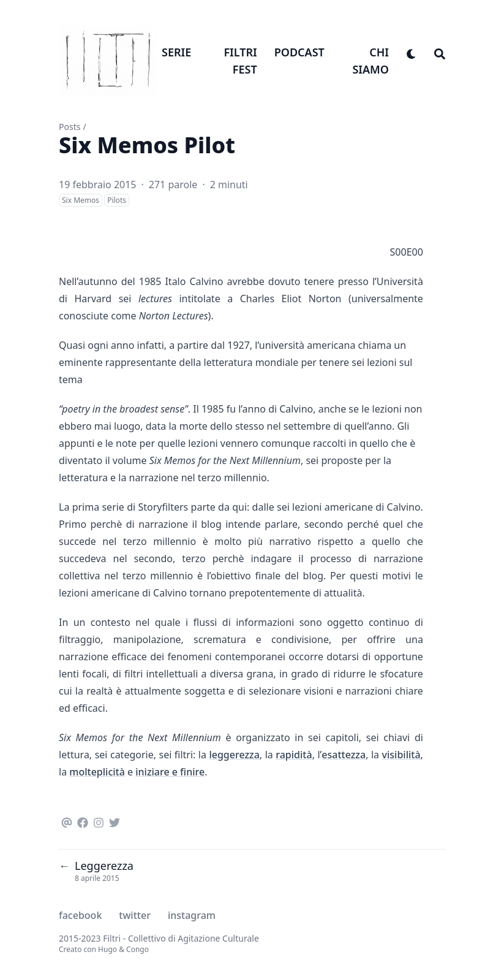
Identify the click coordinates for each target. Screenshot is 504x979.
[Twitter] (114, 820)
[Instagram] (99, 820)
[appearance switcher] (411, 52)
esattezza (344, 754)
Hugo (107, 949)
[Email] (67, 820)
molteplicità (97, 772)
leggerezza (234, 754)
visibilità (401, 754)
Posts (69, 126)
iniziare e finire (170, 772)
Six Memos (80, 200)
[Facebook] (83, 820)
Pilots (116, 200)
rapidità (294, 754)
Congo (137, 949)
